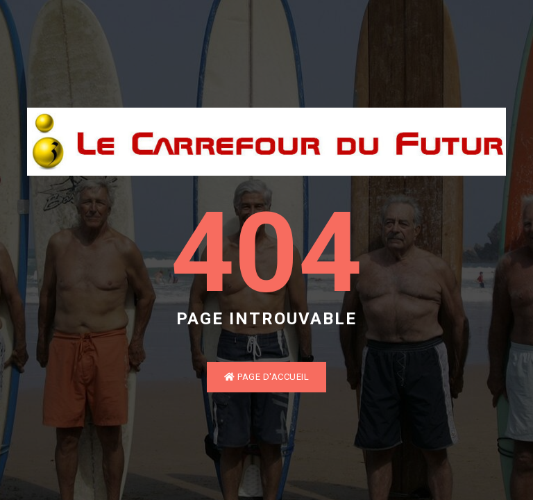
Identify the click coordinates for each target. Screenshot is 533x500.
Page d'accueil (266, 377)
